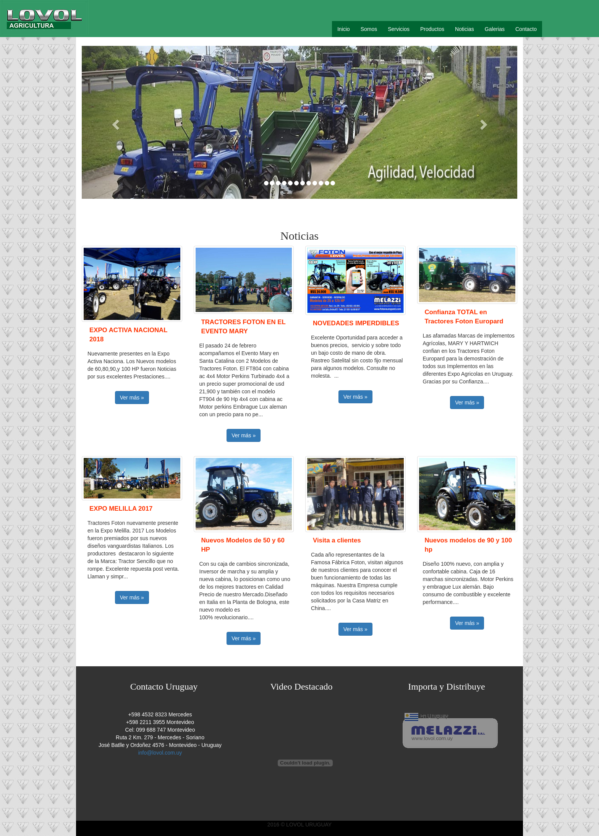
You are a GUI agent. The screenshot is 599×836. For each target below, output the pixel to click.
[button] (114, 122)
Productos (432, 29)
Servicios (399, 29)
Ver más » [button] (132, 397)
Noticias (464, 29)
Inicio (343, 29)
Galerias (495, 29)
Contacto (526, 29)
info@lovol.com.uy (160, 753)
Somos (369, 29)
